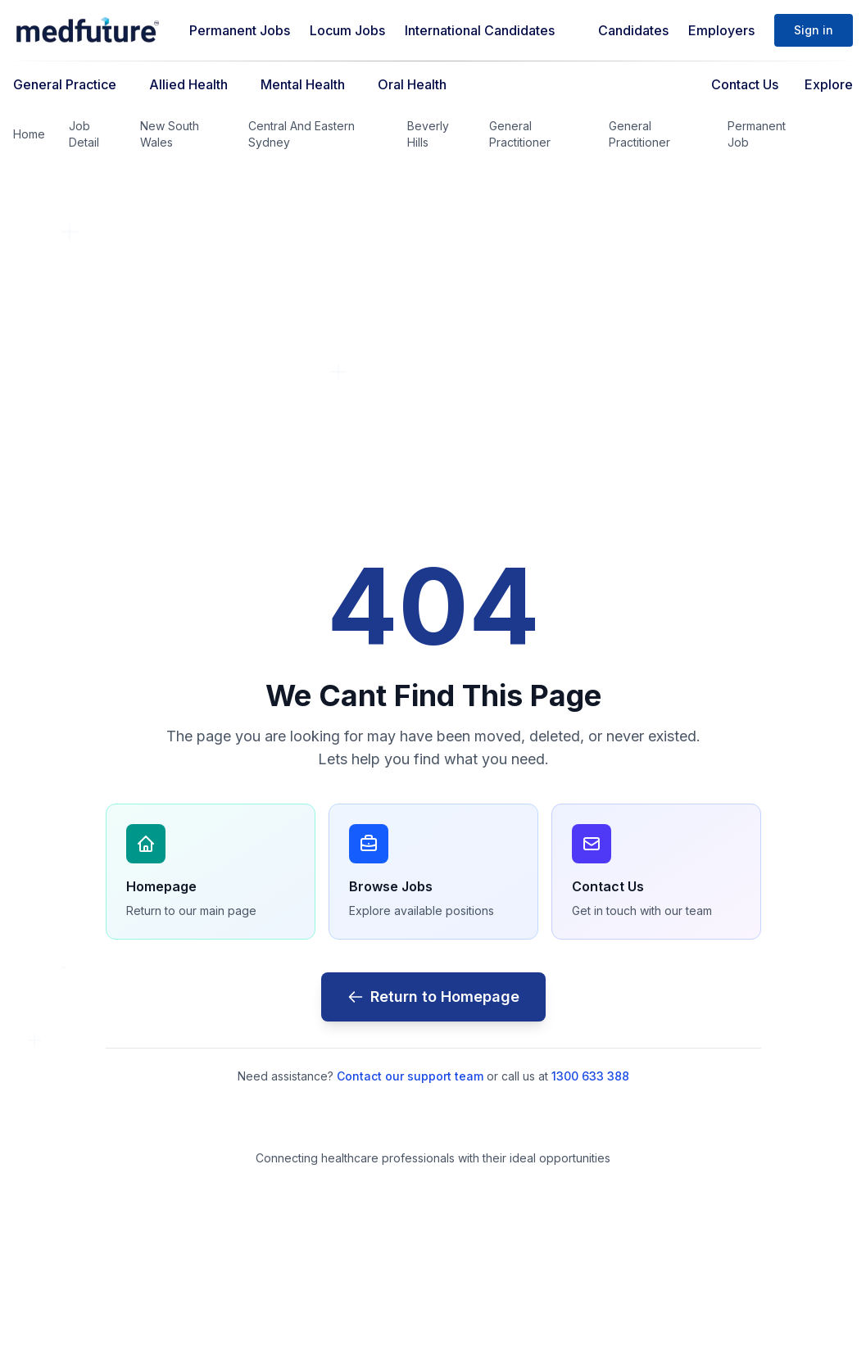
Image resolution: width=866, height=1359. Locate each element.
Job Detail (84, 134)
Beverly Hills (428, 134)
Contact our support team (410, 1076)
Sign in (813, 30)
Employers (721, 30)
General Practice (64, 84)
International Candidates (480, 30)
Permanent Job (757, 134)
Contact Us (744, 84)
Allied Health (188, 84)
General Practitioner (520, 134)
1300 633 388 (590, 1076)
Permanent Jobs (239, 30)
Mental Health (303, 84)
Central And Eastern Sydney (301, 134)
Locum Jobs (347, 30)
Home (29, 134)
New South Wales (169, 134)
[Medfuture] (88, 30)
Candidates (633, 30)
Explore (829, 84)
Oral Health (412, 84)
